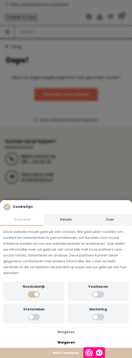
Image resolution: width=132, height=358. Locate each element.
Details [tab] (66, 219)
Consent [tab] (22, 219)
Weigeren (66, 332)
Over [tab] (110, 219)
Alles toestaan (66, 353)
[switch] (34, 294)
